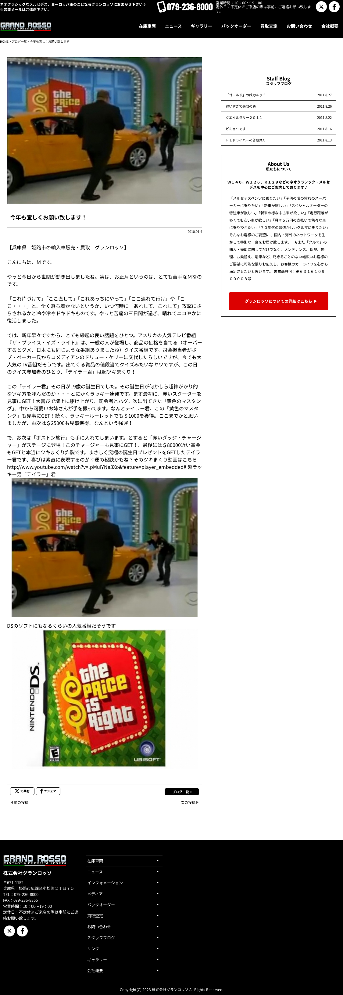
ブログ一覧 (19, 41)
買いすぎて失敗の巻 (241, 106)
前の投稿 (21, 802)
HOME (4, 41)
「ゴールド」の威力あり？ (246, 94)
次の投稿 (188, 802)
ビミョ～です (236, 128)
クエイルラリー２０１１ (244, 117)
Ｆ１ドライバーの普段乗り (246, 139)
